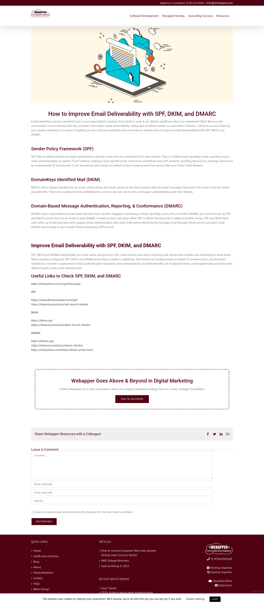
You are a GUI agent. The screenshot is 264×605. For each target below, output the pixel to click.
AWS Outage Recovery (115, 560)
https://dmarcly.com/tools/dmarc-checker (57, 345)
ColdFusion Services (45, 556)
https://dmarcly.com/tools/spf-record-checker (59, 304)
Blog (36, 561)
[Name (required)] (122, 484)
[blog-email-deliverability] (132, 65)
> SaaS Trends (107, 588)
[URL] (122, 501)
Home (37, 550)
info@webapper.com (220, 3)
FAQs (36, 583)
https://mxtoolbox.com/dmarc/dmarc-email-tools (62, 350)
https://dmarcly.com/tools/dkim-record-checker (61, 325)
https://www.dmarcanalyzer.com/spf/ (54, 300)
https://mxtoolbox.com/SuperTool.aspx (55, 284)
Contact (38, 578)
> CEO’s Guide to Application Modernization (126, 592)
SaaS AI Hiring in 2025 (115, 566)
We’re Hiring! (41, 589)
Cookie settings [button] (195, 599)
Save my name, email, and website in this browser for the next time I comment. (84, 512)
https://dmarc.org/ (42, 341)
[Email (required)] (122, 492)
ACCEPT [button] (215, 599)
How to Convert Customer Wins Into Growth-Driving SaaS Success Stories (129, 553)
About (37, 567)
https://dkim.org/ (42, 320)
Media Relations (43, 572)
